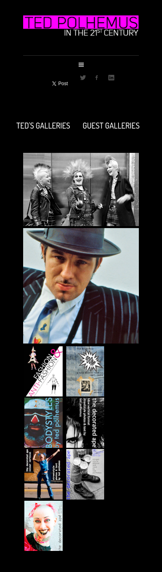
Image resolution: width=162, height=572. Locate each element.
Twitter (83, 78)
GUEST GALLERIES (111, 124)
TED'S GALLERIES (43, 124)
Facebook (97, 78)
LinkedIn (111, 78)
